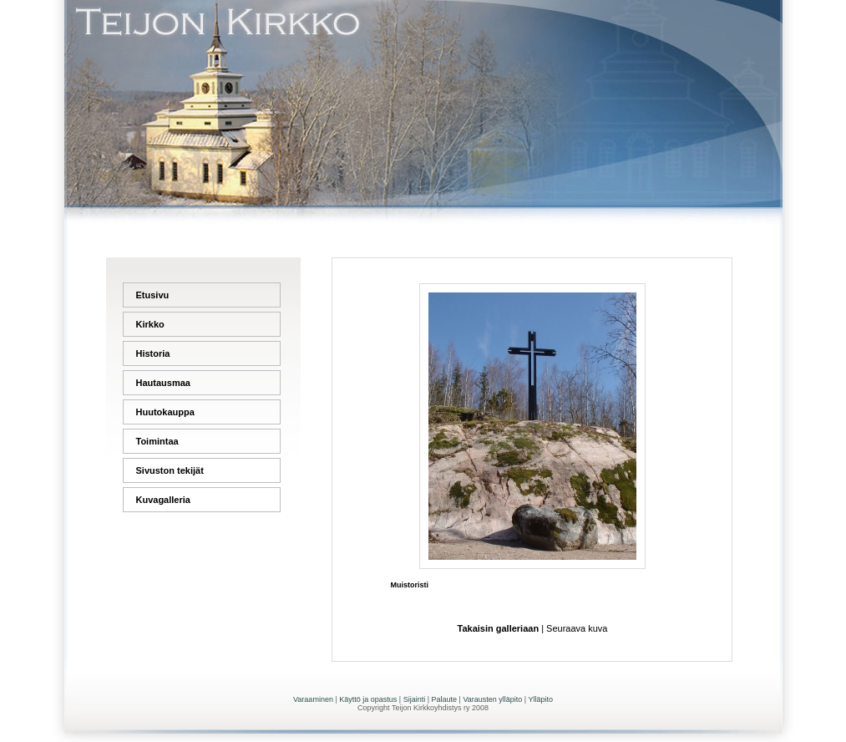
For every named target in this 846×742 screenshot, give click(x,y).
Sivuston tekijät (170, 470)
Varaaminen (313, 699)
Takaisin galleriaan (499, 628)
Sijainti (414, 699)
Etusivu (153, 295)
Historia (153, 353)
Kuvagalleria (163, 500)
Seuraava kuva (576, 628)
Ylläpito (540, 699)
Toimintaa (157, 441)
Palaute (445, 699)
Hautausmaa (163, 383)
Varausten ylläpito (492, 699)
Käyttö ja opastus (368, 699)
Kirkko (150, 324)
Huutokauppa (165, 412)
